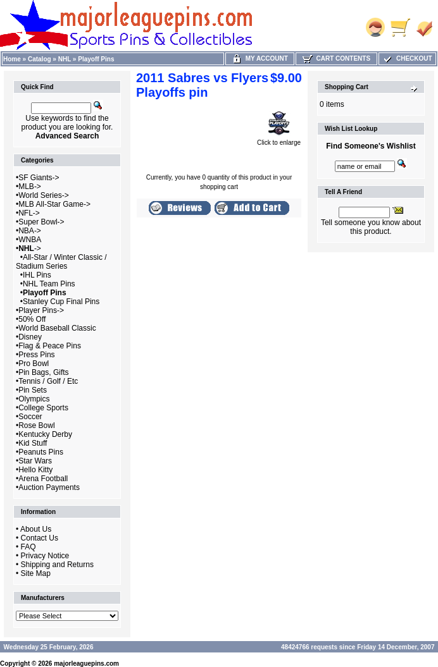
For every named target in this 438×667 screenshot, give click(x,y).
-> (29, 248)
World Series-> (43, 195)
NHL (64, 59)
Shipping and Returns (57, 564)
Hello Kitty (35, 469)
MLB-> (29, 186)
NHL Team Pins (49, 283)
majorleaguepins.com (86, 663)
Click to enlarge (279, 139)
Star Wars (35, 460)
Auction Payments (49, 487)
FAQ (28, 546)
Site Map (36, 573)
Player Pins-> (41, 310)
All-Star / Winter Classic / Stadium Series (61, 262)
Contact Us (39, 538)
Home (12, 59)
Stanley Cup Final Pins (61, 301)
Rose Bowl (36, 425)
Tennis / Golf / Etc (48, 381)
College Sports (43, 407)
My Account (260, 58)
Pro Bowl (33, 363)
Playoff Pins (96, 59)
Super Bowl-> (41, 221)
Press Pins (36, 354)
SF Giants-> (38, 177)
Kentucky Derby (45, 434)
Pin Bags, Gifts (43, 372)
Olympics (33, 399)
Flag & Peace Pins (49, 345)
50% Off (32, 319)
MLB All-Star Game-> (54, 204)
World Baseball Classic (57, 328)
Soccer (30, 416)
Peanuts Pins (40, 452)
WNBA (29, 239)
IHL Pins (37, 275)
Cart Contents (336, 58)
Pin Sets (32, 390)
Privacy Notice (45, 555)
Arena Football (43, 478)
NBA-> (29, 230)
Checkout (407, 58)
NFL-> (29, 213)
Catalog (39, 59)
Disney (30, 337)
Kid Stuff (32, 443)
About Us (35, 529)
